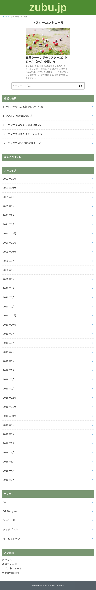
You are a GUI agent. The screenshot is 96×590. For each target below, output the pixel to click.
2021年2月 (9, 215)
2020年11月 (9, 242)
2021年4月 (9, 197)
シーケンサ (9, 520)
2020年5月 (9, 279)
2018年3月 (9, 480)
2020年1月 (9, 306)
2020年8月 (9, 261)
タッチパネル (10, 529)
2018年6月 (9, 452)
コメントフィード (12, 568)
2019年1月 (9, 388)
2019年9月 (9, 333)
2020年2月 (9, 297)
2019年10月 (9, 324)
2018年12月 (9, 397)
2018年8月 (9, 434)
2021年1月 (9, 224)
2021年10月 (9, 188)
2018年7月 (9, 443)
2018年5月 (9, 461)
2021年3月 (9, 206)
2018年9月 (9, 425)
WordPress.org (10, 572)
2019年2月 (9, 379)
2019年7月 (9, 352)
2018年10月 (9, 416)
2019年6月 (9, 361)
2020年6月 (9, 270)
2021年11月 (9, 178)
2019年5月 (9, 370)
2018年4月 (9, 470)
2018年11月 (9, 407)
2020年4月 (9, 288)
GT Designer (10, 511)
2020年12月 (9, 233)
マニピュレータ (11, 538)
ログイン (7, 560)
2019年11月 (9, 315)
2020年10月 (9, 251)
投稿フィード (9, 564)
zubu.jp (48, 7)
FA (4, 502)
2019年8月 (9, 343)
